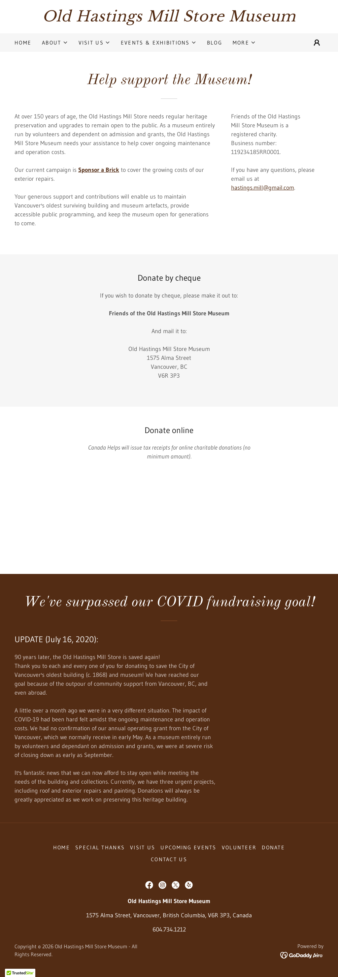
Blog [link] (214, 42)
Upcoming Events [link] (188, 847)
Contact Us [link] (169, 859)
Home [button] (61, 847)
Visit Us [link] (142, 847)
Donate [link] (273, 847)
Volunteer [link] (239, 847)
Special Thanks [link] (100, 847)
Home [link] (23, 42)
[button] (55, 43)
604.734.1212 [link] (169, 929)
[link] (169, 19)
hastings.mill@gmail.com (262, 187)
